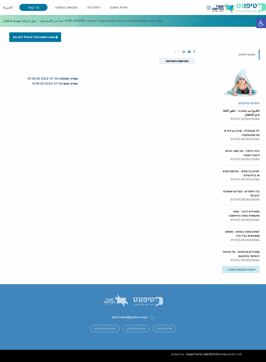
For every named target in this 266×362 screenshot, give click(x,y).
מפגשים (136, 21)
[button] (261, 23)
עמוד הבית (155, 21)
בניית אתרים (177, 354)
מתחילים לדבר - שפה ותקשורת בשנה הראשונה (244, 216)
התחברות (93, 7)
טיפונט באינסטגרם (105, 328)
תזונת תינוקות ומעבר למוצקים (105, 21)
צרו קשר (33, 7)
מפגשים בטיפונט (66, 7)
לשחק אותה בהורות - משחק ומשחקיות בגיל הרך (242, 236)
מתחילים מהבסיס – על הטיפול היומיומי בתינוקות (241, 256)
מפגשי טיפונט (246, 54)
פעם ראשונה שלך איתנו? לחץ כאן (35, 37)
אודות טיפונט (119, 7)
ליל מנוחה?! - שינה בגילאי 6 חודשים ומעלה (242, 135)
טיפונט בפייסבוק (136, 328)
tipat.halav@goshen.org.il (130, 317)
